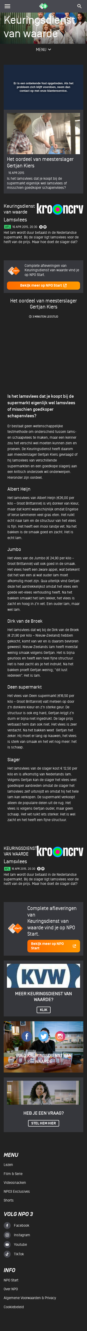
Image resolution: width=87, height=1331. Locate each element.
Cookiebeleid (14, 1307)
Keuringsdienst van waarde (20, 851)
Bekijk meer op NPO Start (43, 285)
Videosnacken (15, 1183)
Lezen (8, 1165)
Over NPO (11, 1289)
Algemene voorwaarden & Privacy (30, 1298)
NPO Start (11, 1280)
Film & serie (13, 1174)
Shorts (9, 1200)
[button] (68, 71)
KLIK (43, 1010)
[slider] (43, 104)
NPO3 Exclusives (17, 1191)
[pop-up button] (58, 71)
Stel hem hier (43, 1123)
